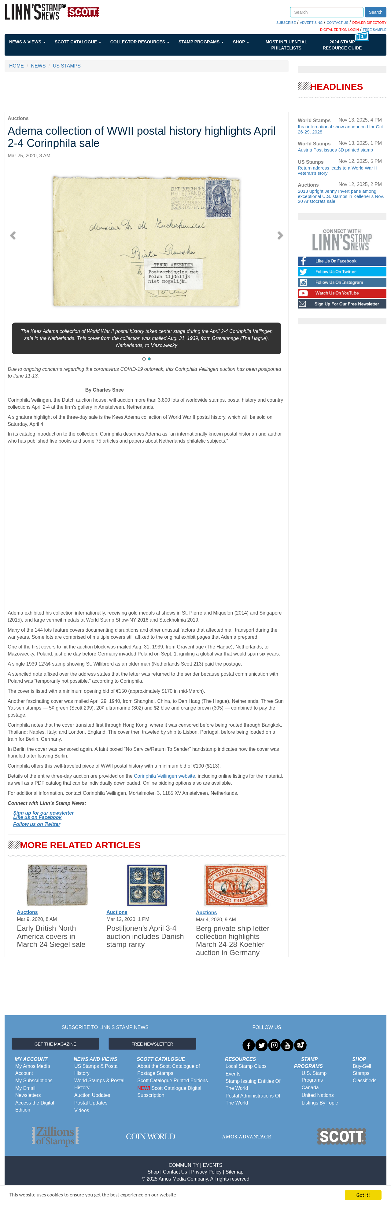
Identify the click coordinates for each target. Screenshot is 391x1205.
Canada (310, 1087)
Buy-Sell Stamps (362, 1070)
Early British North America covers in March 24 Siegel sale (51, 936)
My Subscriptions (34, 1080)
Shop (241, 41)
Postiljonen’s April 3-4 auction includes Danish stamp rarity (145, 936)
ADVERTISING (311, 22)
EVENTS (212, 1165)
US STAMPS (67, 65)
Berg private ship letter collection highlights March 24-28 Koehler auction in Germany (232, 940)
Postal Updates (91, 1102)
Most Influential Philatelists (286, 44)
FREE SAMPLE (374, 29)
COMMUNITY (184, 1165)
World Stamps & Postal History (99, 1084)
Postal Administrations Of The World (253, 1099)
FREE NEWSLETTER (152, 1044)
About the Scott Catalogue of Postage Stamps (168, 1070)
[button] (14, 233)
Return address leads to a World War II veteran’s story (337, 170)
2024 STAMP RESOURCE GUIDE (342, 44)
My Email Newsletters (28, 1092)
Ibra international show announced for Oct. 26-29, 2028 (341, 129)
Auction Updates (92, 1095)
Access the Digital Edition (34, 1106)
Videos (81, 1110)
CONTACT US (338, 22)
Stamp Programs (201, 41)
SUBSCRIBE (286, 22)
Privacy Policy (206, 1171)
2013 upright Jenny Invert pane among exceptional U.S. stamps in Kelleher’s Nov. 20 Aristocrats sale (341, 196)
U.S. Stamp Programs (314, 1077)
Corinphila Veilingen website (164, 776)
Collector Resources (139, 41)
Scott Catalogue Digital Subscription (169, 1092)
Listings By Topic (320, 1102)
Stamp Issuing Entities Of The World (253, 1085)
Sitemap (235, 1171)
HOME (16, 65)
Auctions (27, 912)
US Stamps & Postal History (96, 1070)
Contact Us (175, 1171)
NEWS (38, 65)
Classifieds (364, 1080)
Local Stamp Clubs (246, 1066)
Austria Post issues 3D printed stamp (335, 149)
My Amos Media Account (32, 1070)
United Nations (318, 1095)
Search (375, 12)
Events (233, 1073)
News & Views (27, 41)
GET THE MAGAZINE (55, 1044)
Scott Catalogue (78, 41)
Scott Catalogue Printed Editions (172, 1080)
